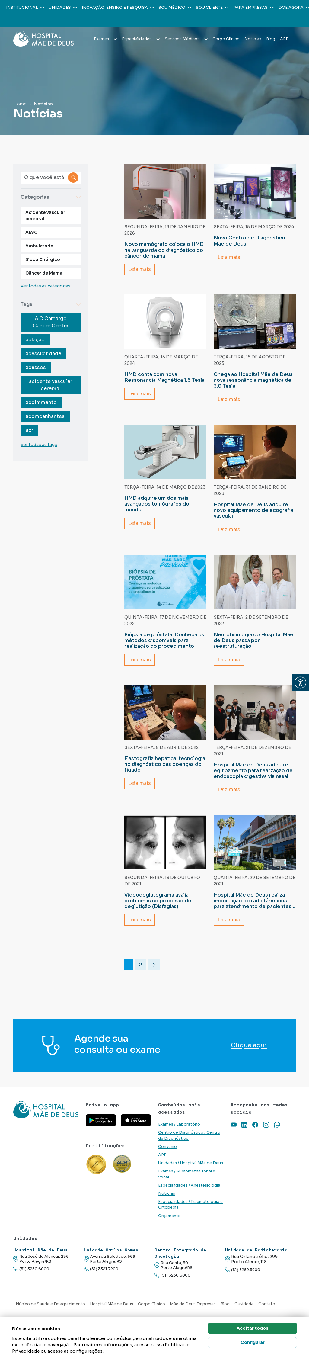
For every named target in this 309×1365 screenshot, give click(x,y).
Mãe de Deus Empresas (193, 1304)
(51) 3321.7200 (101, 1269)
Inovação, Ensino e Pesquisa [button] (118, 7)
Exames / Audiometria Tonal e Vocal (186, 1174)
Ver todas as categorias (46, 286)
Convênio (167, 1146)
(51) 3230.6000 (31, 1269)
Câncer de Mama (43, 273)
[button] (300, 682)
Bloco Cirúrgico (42, 259)
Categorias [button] (51, 197)
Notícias (252, 27)
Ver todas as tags (39, 444)
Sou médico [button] (174, 7)
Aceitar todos (253, 1328)
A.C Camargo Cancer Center (50, 322)
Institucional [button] (25, 7)
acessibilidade (43, 353)
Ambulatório (39, 246)
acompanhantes (45, 416)
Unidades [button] (63, 7)
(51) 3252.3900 (242, 1270)
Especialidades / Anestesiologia (189, 1185)
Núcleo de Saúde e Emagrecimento (50, 1304)
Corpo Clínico (226, 27)
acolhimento (41, 402)
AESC (31, 232)
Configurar (253, 1342)
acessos (36, 367)
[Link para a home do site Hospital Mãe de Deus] (45, 1116)
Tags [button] (51, 304)
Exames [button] (105, 27)
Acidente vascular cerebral (45, 215)
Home (20, 104)
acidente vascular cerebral (50, 385)
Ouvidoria (243, 1304)
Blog (270, 27)
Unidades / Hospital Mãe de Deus (190, 1163)
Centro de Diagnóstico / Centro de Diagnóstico (189, 1135)
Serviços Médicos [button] (186, 27)
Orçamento (169, 1215)
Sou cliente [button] (212, 7)
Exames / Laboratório (179, 1124)
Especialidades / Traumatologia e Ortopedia (190, 1204)
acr (29, 430)
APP (284, 27)
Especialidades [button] (141, 27)
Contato (266, 1304)
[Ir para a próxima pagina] (154, 964)
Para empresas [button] (253, 7)
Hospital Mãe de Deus (111, 1304)
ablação (35, 339)
